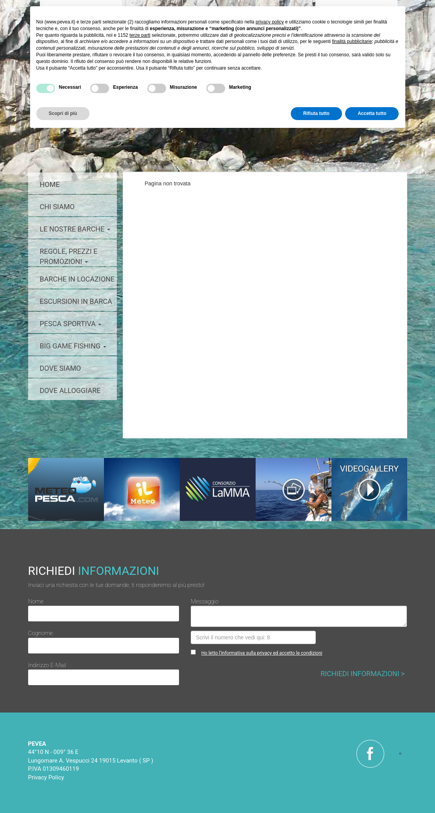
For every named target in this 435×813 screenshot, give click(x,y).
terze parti (139, 35)
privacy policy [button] (270, 22)
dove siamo (60, 368)
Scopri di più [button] (63, 113)
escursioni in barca (76, 301)
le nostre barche (75, 229)
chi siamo (57, 207)
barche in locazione (77, 279)
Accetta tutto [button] (372, 113)
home (50, 184)
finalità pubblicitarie (352, 41)
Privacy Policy (46, 777)
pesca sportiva (71, 323)
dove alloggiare (70, 390)
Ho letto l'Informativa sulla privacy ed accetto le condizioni (261, 653)
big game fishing (73, 346)
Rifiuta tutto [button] (316, 113)
